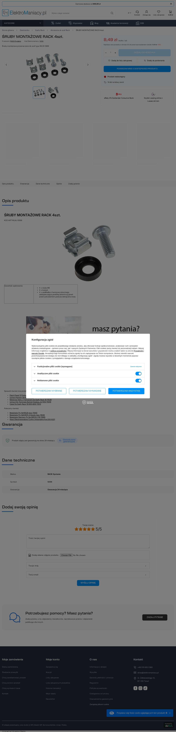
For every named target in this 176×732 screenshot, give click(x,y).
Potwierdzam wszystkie (126, 391)
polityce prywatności (58, 351)
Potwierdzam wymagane (87, 391)
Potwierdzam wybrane (49, 391)
